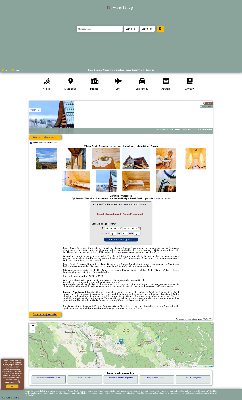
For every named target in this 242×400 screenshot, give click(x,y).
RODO (17, 382)
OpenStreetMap (207, 366)
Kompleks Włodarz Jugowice (121, 378)
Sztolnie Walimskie (84, 378)
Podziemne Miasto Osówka (48, 378)
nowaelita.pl (121, 7)
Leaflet (195, 366)
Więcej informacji (44, 137)
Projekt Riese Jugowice (156, 378)
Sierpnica (34, 110)
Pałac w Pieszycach (193, 378)
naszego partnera (133, 308)
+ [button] (33, 326)
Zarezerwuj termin (45, 314)
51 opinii (157, 198)
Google (18, 363)
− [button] (33, 330)
